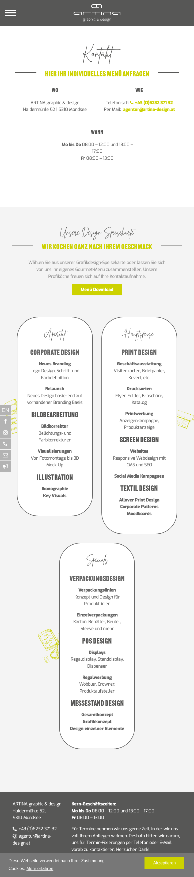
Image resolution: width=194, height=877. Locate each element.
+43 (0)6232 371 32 (151, 103)
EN (5, 410)
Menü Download (97, 289)
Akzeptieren (164, 863)
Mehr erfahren (40, 868)
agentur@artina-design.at (148, 109)
